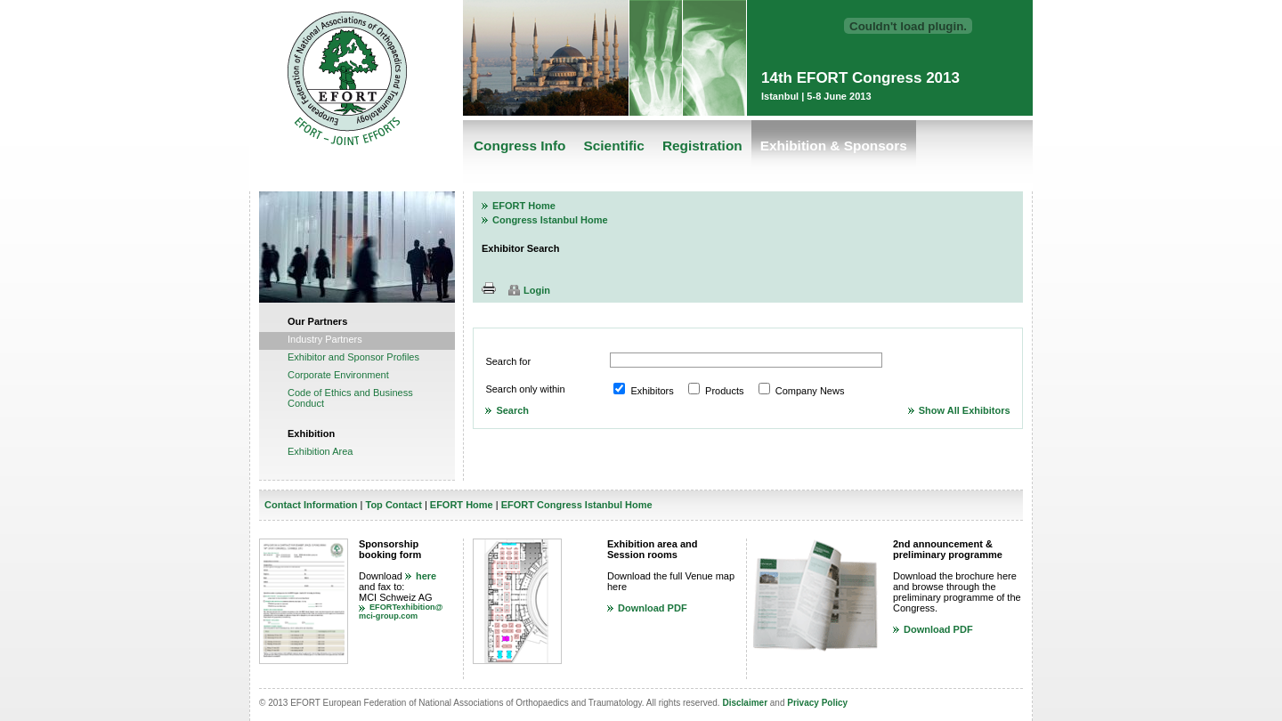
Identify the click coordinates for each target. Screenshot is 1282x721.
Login (536, 290)
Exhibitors (651, 390)
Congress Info (519, 145)
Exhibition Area (320, 451)
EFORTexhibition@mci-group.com (401, 611)
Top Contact (393, 504)
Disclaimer (744, 703)
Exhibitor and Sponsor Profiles (353, 357)
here (426, 576)
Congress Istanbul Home (550, 220)
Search (512, 410)
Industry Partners (325, 339)
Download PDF (652, 608)
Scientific (613, 145)
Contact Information (311, 504)
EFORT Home (524, 205)
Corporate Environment (338, 374)
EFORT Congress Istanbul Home (577, 504)
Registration (702, 145)
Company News (810, 390)
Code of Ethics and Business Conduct (350, 398)
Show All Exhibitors (964, 410)
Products (724, 390)
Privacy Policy (817, 703)
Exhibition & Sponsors (833, 145)
